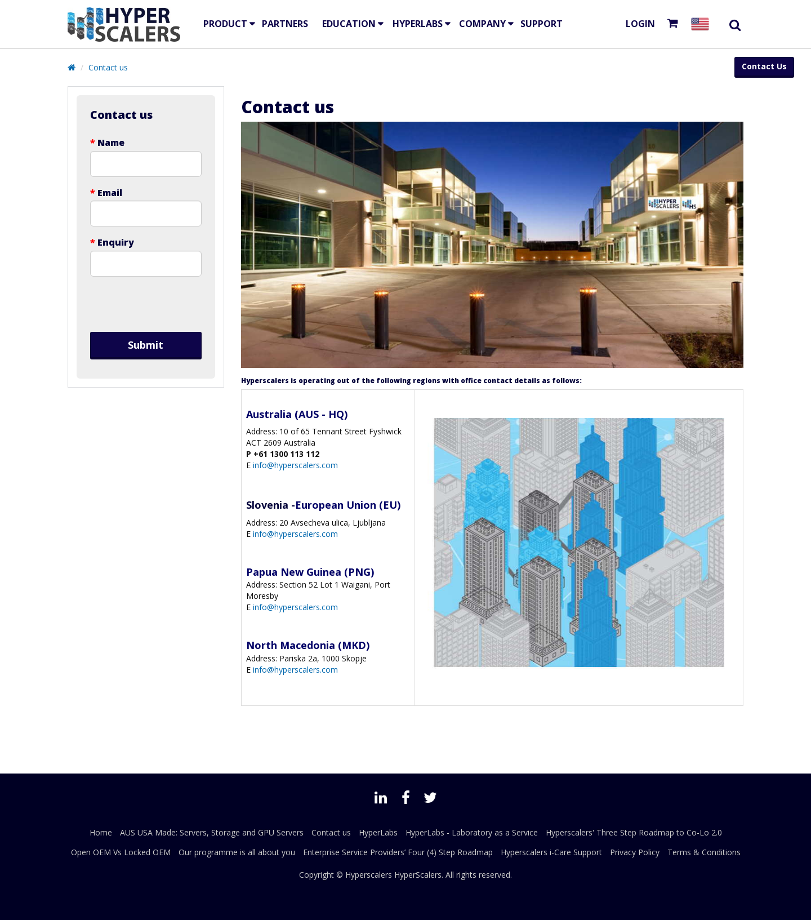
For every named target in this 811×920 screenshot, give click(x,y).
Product (225, 23)
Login (640, 23)
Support (541, 23)
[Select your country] (702, 24)
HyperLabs (418, 23)
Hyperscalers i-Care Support (551, 852)
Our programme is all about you (237, 852)
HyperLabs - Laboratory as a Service (472, 832)
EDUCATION (349, 23)
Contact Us (764, 66)
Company (482, 23)
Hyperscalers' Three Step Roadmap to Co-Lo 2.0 (634, 832)
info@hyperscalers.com (294, 465)
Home (101, 832)
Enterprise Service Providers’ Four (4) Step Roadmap (398, 852)
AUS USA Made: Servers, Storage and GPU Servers (212, 832)
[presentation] (146, 304)
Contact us (108, 67)
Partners (285, 23)
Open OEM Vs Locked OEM (121, 852)
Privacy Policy (635, 852)
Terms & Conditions (704, 852)
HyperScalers (418, 874)
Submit (145, 345)
